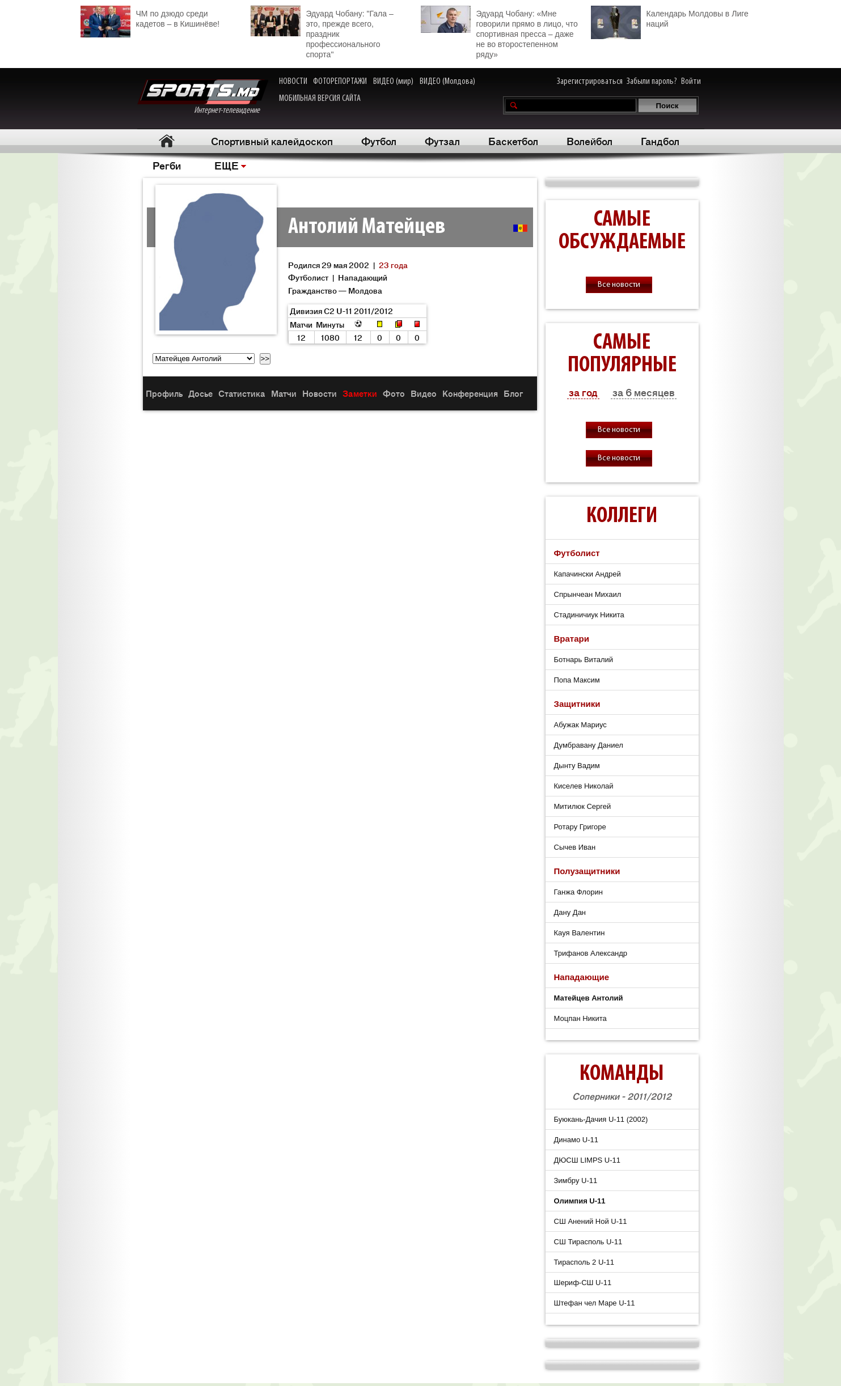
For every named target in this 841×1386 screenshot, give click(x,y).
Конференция (470, 393)
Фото (394, 393)
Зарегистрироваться (590, 81)
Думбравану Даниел (588, 745)
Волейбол (589, 140)
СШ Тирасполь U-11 (588, 1241)
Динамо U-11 (576, 1139)
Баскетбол (513, 140)
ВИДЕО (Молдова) (447, 81)
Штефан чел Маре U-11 (594, 1303)
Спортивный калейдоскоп (272, 140)
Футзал (442, 140)
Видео (424, 393)
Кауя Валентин (579, 933)
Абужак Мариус (580, 724)
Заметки (360, 393)
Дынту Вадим (577, 765)
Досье (200, 393)
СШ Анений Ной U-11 (590, 1221)
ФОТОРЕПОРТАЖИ (340, 81)
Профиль (164, 393)
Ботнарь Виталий (584, 659)
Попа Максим (577, 680)
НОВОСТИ (293, 81)
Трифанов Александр (591, 953)
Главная (167, 141)
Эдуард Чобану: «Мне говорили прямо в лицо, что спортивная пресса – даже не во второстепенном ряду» (499, 32)
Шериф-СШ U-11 (583, 1282)
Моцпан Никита (580, 1018)
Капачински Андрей (587, 574)
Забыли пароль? (652, 81)
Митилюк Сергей (582, 806)
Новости (319, 393)
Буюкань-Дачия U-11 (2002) (601, 1119)
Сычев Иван (575, 847)
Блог (513, 393)
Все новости (619, 285)
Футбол (378, 140)
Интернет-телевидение (202, 97)
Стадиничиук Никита (589, 615)
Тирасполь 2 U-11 (584, 1262)
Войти (691, 81)
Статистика (241, 393)
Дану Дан (570, 912)
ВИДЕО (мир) (393, 81)
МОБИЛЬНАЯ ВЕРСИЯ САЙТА (320, 98)
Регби (167, 165)
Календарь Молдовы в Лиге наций (670, 17)
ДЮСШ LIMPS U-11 (587, 1160)
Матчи (284, 393)
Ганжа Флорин (578, 892)
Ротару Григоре (580, 827)
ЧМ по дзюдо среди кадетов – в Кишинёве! (150, 17)
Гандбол (660, 140)
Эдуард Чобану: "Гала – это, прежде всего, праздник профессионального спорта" (322, 32)
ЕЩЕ (226, 165)
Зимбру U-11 (576, 1180)
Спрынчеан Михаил (588, 594)
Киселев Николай (584, 786)
